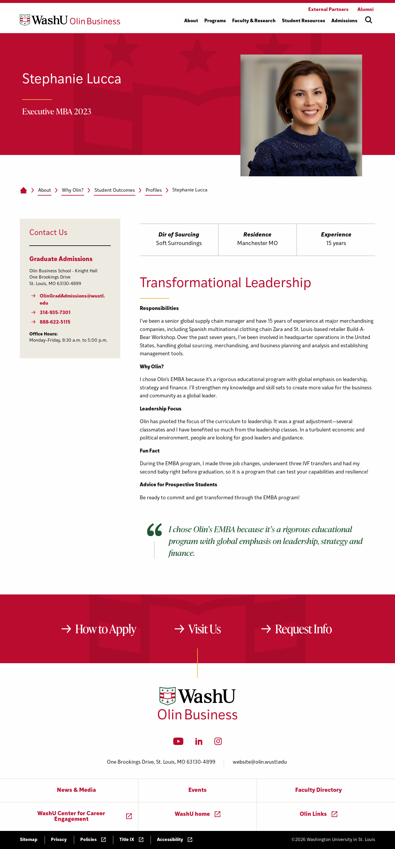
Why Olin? (73, 190)
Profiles (154, 190)
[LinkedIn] (199, 743)
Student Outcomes (114, 190)
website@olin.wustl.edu (260, 762)
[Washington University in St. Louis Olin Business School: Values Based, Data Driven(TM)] (197, 718)
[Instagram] (218, 743)
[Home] (23, 190)
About (44, 190)
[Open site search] (368, 19)
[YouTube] (178, 743)
